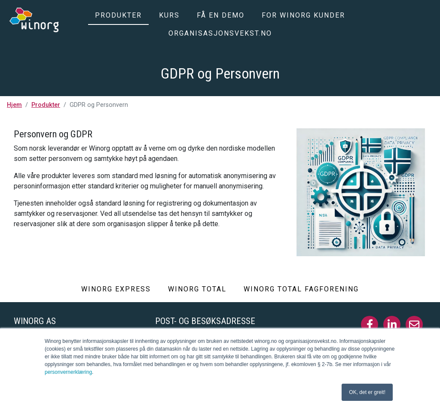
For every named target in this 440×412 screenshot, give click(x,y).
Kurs (169, 15)
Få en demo (220, 15)
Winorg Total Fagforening (301, 289)
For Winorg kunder (303, 15)
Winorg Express (116, 289)
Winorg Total (197, 289)
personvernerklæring (68, 372)
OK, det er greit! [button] (367, 392)
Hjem (14, 105)
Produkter (118, 15)
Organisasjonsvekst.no (220, 33)
